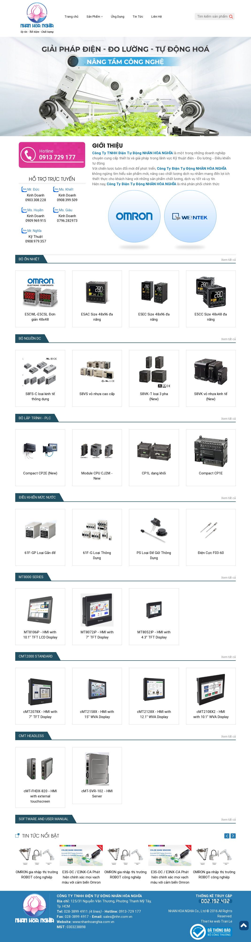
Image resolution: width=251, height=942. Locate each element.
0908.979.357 (35, 241)
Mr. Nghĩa (34, 231)
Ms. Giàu (65, 210)
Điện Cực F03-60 (211, 552)
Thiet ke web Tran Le (216, 921)
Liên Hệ (156, 16)
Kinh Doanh (35, 195)
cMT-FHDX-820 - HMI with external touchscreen (40, 795)
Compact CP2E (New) (40, 473)
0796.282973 (67, 221)
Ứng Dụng (117, 16)
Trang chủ (71, 16)
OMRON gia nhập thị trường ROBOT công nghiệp (37, 874)
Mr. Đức (33, 189)
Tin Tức (138, 16)
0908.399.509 (67, 200)
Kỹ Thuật (36, 237)
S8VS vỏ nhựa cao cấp (97, 393)
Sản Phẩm (95, 16)
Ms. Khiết (66, 189)
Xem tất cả (228, 259)
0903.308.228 (35, 200)
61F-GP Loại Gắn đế (40, 552)
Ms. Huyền (35, 210)
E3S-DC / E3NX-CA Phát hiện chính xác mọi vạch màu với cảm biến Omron (81, 876)
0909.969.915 (36, 221)
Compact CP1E (211, 473)
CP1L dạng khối (154, 473)
